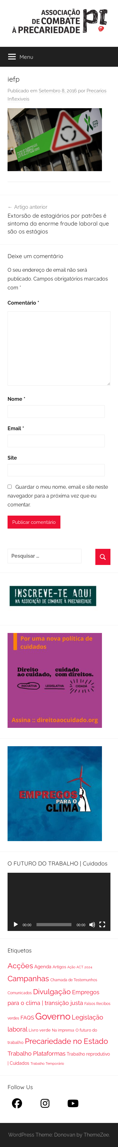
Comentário (23, 303)
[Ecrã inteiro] (102, 924)
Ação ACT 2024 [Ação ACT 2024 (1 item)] (79, 967)
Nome (16, 399)
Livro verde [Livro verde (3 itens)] (40, 1030)
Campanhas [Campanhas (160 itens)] (28, 978)
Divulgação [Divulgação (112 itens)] (52, 991)
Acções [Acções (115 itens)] (20, 965)
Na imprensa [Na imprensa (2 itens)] (63, 1030)
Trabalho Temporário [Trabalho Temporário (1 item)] (47, 1063)
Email (16, 428)
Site (12, 458)
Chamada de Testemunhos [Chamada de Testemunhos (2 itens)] (73, 980)
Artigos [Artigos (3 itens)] (59, 966)
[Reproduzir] (16, 924)
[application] (59, 902)
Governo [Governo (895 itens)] (52, 1016)
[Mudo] (92, 924)
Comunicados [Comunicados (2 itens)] (20, 993)
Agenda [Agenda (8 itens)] (42, 967)
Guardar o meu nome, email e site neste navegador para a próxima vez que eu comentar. (58, 496)
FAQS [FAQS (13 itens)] (27, 1017)
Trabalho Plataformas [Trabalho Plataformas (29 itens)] (36, 1053)
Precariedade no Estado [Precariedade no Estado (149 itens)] (66, 1041)
